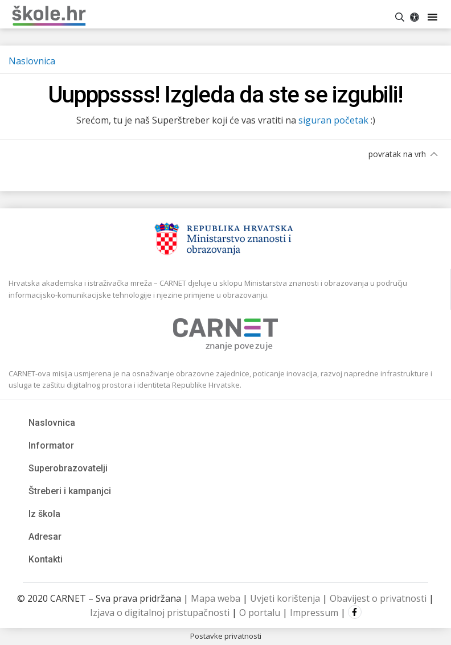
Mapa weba (215, 598)
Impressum (314, 612)
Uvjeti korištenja (285, 598)
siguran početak (333, 120)
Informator (51, 445)
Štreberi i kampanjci (69, 491)
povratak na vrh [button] (402, 154)
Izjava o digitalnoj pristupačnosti (159, 612)
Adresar (45, 536)
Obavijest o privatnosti (378, 598)
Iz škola (44, 513)
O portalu (259, 612)
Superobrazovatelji (68, 468)
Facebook (355, 612)
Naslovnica (32, 61)
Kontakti (45, 559)
